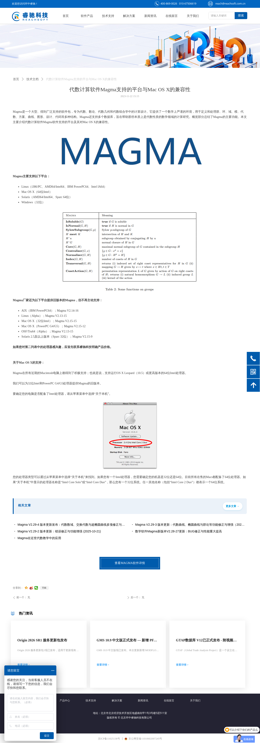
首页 (16, 79)
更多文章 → (232, 506)
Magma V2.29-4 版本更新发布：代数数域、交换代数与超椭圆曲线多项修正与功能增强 (73, 524)
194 (44, 588)
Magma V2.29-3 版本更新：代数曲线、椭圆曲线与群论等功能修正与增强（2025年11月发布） (190, 524)
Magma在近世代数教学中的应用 (39, 538)
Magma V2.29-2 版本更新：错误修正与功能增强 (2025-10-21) (59, 531)
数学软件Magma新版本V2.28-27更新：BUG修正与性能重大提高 (178, 531)
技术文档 (32, 79)
